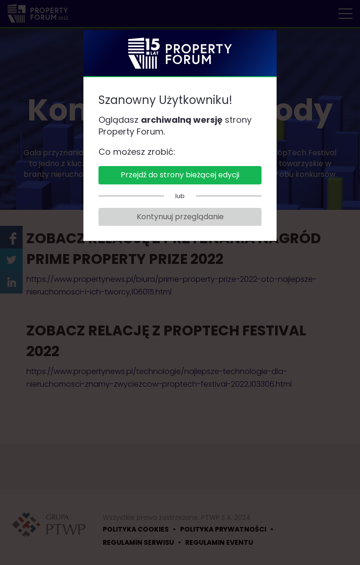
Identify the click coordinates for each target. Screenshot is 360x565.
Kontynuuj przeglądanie (180, 216)
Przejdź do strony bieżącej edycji (180, 174)
